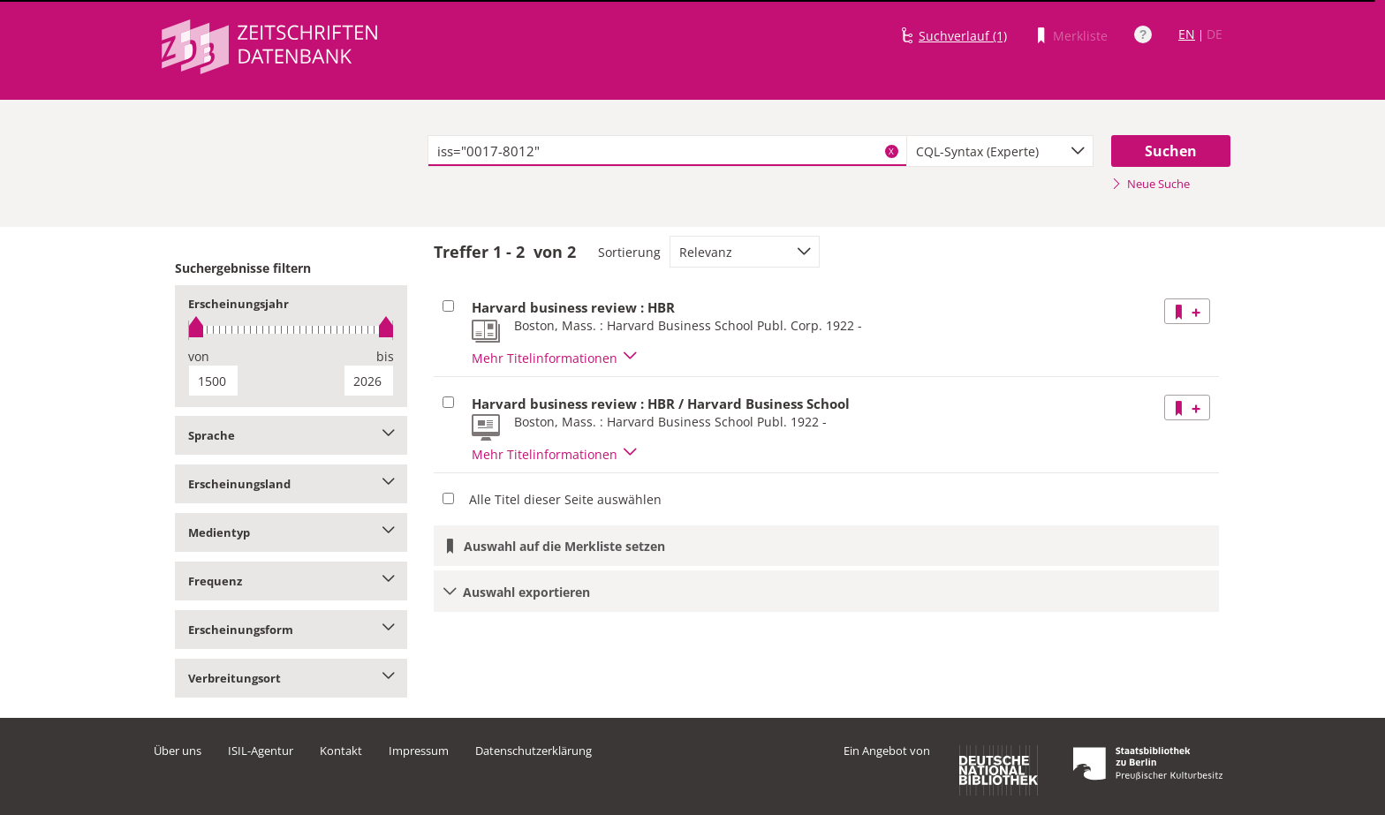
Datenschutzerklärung (533, 750)
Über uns (177, 750)
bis (385, 356)
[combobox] (1000, 151)
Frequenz (291, 581)
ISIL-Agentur (260, 750)
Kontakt (341, 750)
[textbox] (667, 151)
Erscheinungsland (291, 484)
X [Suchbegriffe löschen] (891, 151)
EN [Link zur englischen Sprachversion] (1186, 34)
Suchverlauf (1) (963, 35)
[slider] (291, 330)
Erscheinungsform (291, 630)
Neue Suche (1150, 184)
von (198, 356)
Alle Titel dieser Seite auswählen (565, 499)
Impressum (419, 750)
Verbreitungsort (291, 678)
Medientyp (291, 532)
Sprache (291, 435)
